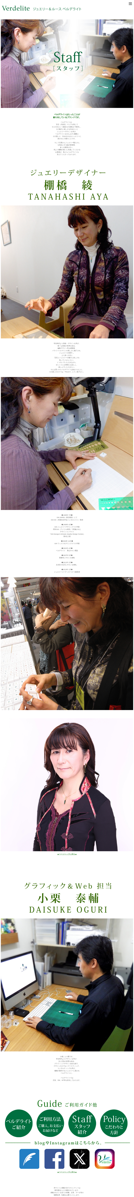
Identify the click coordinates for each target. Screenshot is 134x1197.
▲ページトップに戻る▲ (67, 854)
